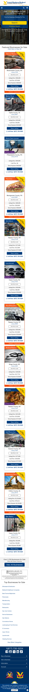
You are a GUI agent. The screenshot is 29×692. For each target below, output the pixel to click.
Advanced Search (14, 26)
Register (26, 5)
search (14, 23)
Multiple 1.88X (14, 368)
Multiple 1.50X (14, 410)
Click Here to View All (14, 49)
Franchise (9, 179)
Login (20, 5)
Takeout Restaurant (12, 54)
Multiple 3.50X (14, 117)
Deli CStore (9, 221)
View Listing (14, 86)
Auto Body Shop (11, 305)
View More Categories (14, 642)
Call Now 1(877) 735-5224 (14, 89)
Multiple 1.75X (14, 453)
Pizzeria (8, 390)
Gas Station (9, 516)
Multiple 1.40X (14, 242)
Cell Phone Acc (11, 432)
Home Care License (12, 138)
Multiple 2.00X (14, 199)
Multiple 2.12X (14, 537)
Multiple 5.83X (14, 284)
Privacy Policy (11, 688)
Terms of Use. (22, 688)
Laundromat (10, 263)
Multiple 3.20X (14, 495)
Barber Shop (10, 96)
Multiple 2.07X (14, 74)
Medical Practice (11, 347)
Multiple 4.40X (14, 326)
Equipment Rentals (12, 474)
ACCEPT (14, 690)
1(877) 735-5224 (14, 648)
